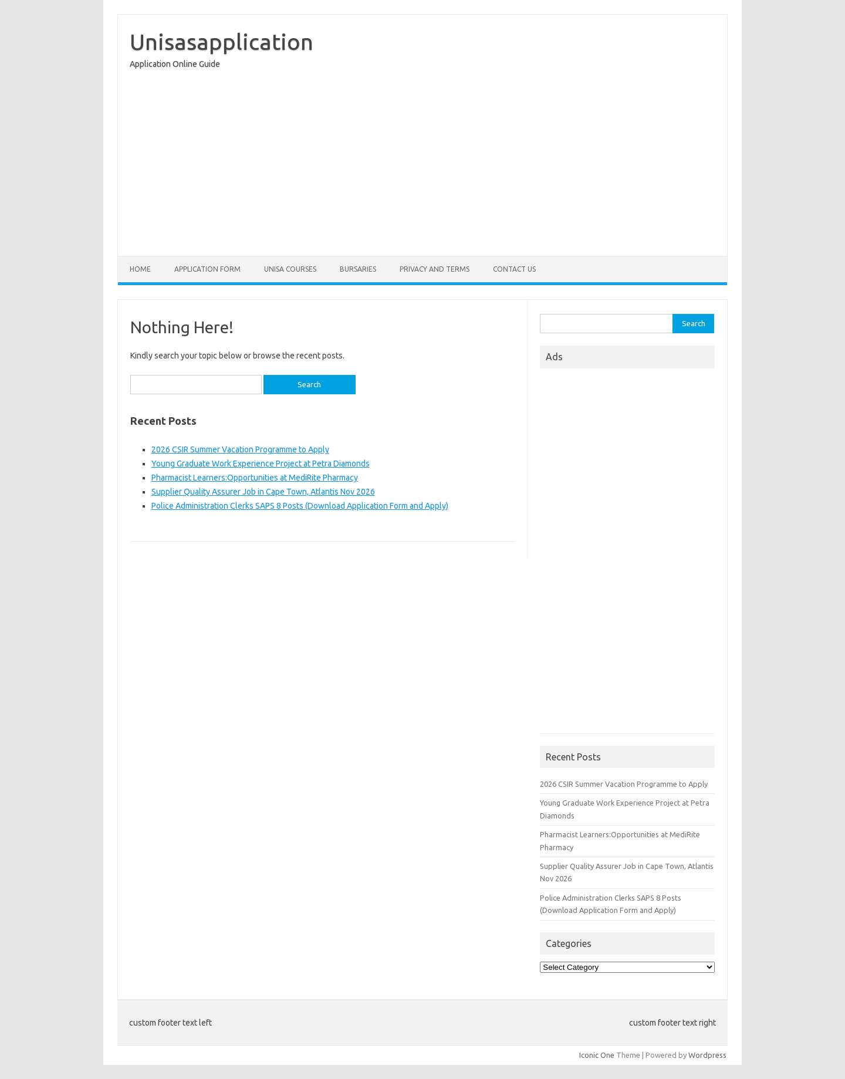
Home (140, 269)
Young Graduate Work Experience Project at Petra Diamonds (260, 463)
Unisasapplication (221, 41)
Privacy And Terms (434, 269)
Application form (207, 269)
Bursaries (358, 269)
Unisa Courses (290, 269)
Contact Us (514, 269)
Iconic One (596, 1055)
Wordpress (707, 1055)
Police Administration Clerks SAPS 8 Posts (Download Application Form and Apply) (299, 505)
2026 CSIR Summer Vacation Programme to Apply (240, 449)
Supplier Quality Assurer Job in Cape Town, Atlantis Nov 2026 (263, 491)
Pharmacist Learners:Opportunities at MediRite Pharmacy (254, 477)
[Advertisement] (422, 165)
